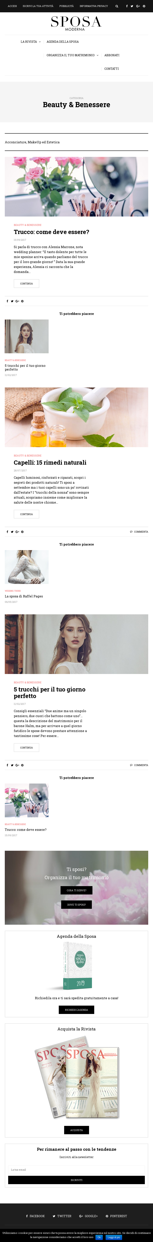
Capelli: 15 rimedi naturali (50, 462)
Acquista (76, 1130)
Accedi (12, 6)
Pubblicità (66, 6)
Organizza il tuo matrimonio (71, 55)
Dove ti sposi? (76, 904)
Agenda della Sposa (63, 42)
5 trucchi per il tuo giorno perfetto (25, 367)
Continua (26, 283)
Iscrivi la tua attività (38, 6)
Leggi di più (114, 1237)
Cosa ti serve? (76, 890)
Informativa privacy (94, 6)
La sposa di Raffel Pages (24, 596)
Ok (99, 1237)
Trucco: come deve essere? (51, 232)
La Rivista (29, 42)
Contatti (111, 69)
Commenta (141, 531)
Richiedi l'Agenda (76, 1009)
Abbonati (112, 55)
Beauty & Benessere (27, 225)
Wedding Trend (13, 591)
